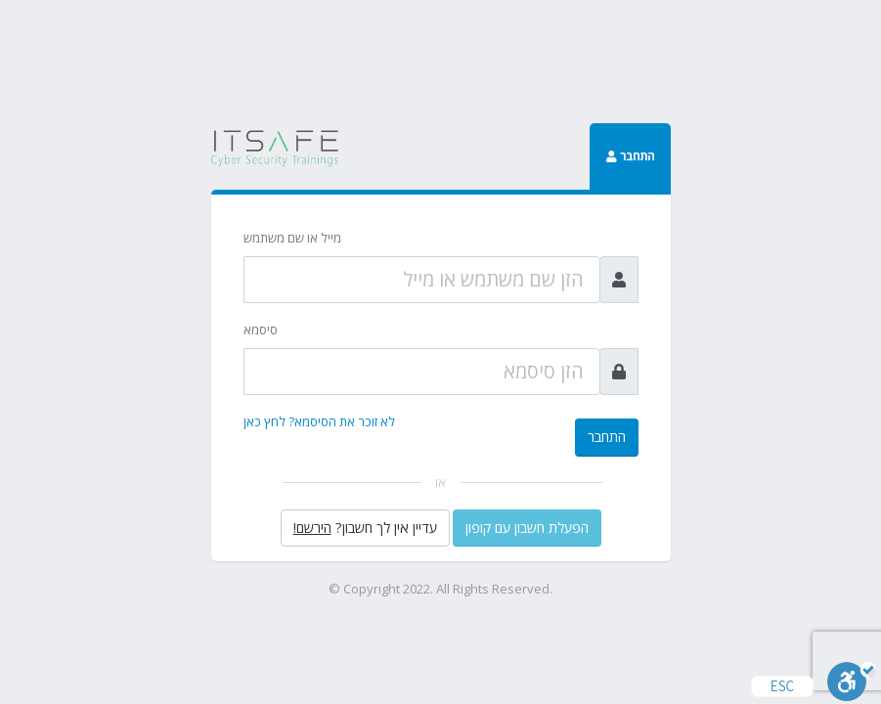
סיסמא (260, 329)
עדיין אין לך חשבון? (365, 527)
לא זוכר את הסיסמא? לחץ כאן (319, 421)
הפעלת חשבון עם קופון (527, 527)
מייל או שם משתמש (292, 237)
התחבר (607, 436)
